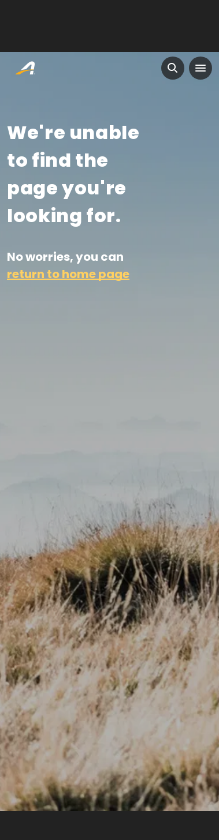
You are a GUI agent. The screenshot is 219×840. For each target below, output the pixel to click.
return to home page (68, 274)
